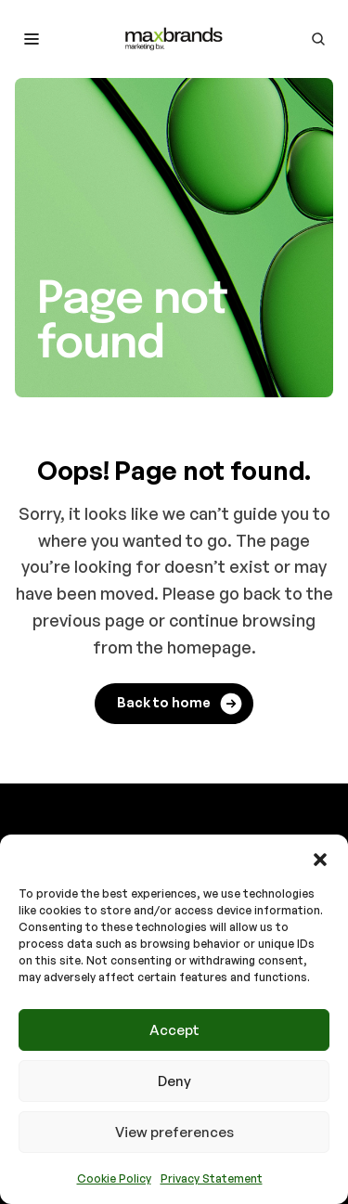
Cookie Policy (114, 1178)
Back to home (180, 704)
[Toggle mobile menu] (31, 39)
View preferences (174, 1132)
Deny (174, 1081)
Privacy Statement (212, 1178)
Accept (174, 1030)
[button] (320, 857)
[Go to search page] (318, 39)
